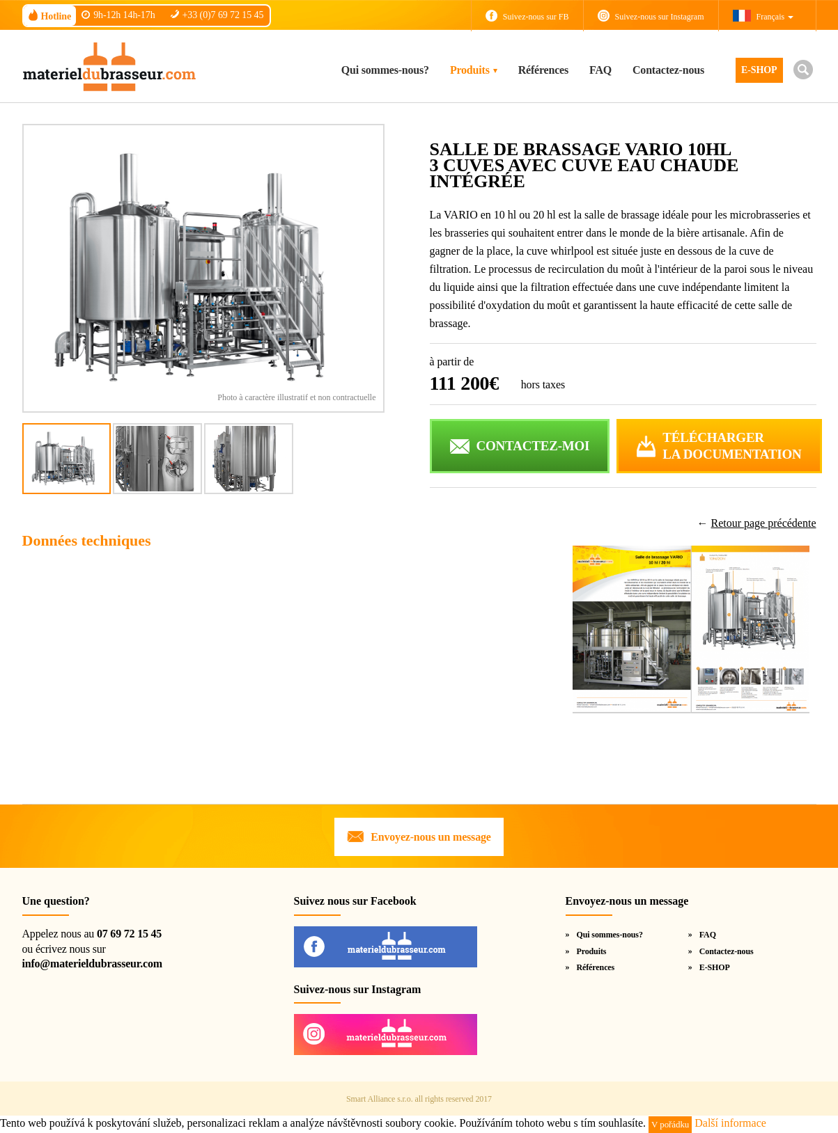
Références (543, 70)
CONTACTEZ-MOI (533, 445)
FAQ (600, 70)
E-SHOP (759, 70)
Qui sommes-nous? (385, 70)
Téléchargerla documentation (731, 446)
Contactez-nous (668, 70)
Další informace (730, 1123)
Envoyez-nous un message (430, 837)
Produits (470, 70)
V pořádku (670, 1124)
